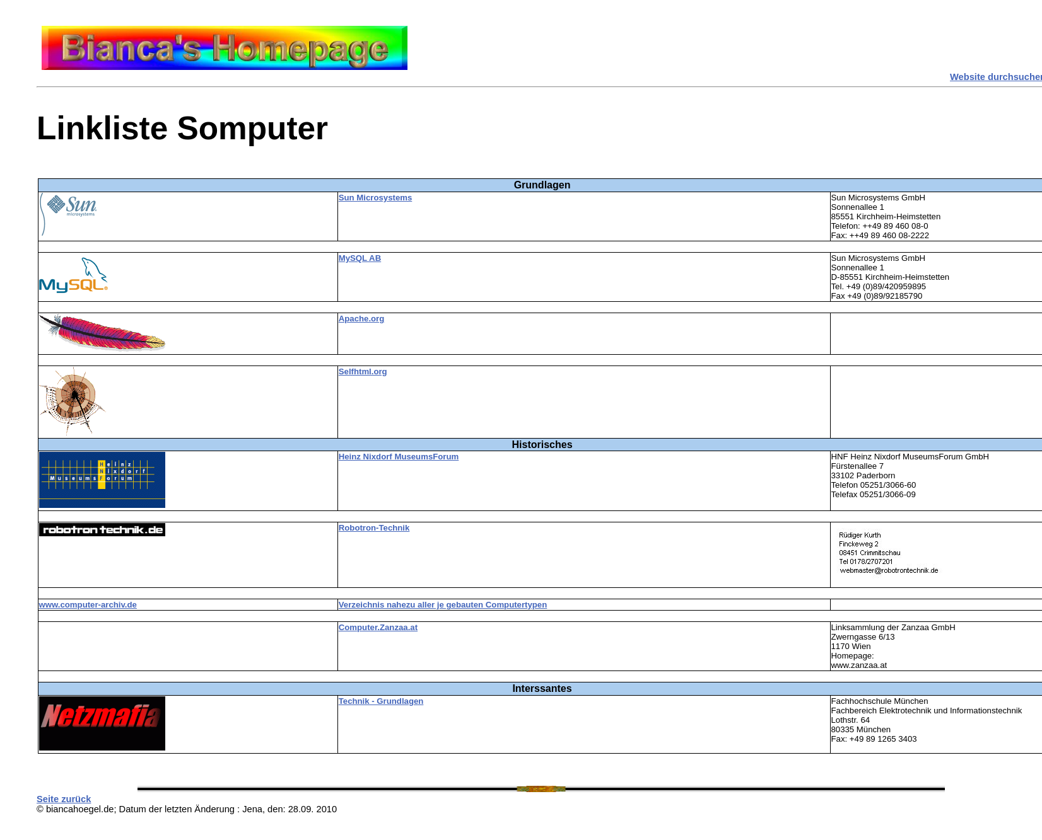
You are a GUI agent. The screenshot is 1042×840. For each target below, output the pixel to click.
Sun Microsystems (376, 197)
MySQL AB (360, 258)
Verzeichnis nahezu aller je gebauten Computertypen (443, 604)
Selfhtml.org (363, 371)
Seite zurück (64, 799)
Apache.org (362, 318)
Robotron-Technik (374, 527)
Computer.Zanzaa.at (378, 627)
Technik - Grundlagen (381, 701)
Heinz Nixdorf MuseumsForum (399, 456)
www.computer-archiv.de (88, 604)
